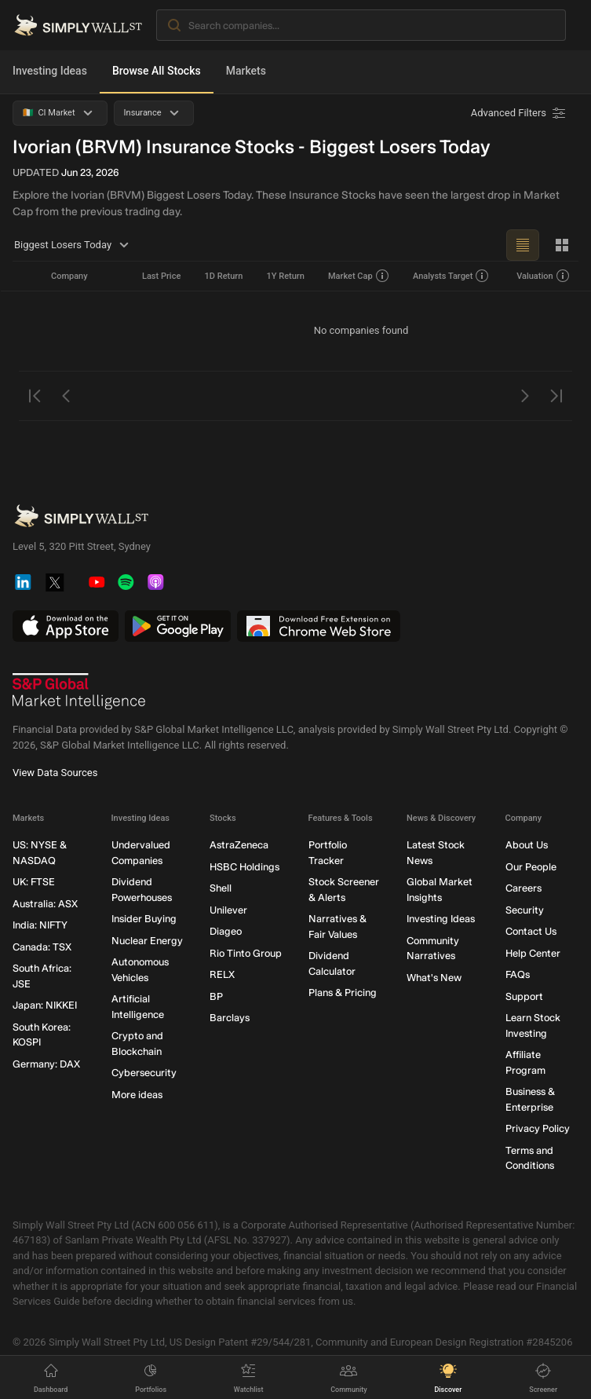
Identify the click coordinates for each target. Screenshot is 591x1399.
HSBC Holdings (244, 866)
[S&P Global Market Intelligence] (79, 691)
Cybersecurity (144, 1073)
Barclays (230, 1018)
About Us (526, 845)
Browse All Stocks (156, 70)
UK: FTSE (34, 882)
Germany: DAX (46, 1063)
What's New (434, 977)
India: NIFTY (40, 925)
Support (524, 996)
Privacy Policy (537, 1128)
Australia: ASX (45, 903)
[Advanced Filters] (519, 113)
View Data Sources (55, 772)
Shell (221, 888)
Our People (530, 866)
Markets (246, 70)
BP (216, 996)
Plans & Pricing (342, 992)
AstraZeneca (239, 845)
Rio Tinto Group (246, 952)
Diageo (226, 931)
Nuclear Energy (147, 940)
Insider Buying (144, 919)
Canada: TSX (42, 946)
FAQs (517, 974)
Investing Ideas (50, 70)
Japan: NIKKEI (45, 1005)
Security (524, 909)
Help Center (532, 952)
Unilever (228, 909)
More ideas (136, 1094)
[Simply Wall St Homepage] (78, 25)
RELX (222, 974)
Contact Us (530, 931)
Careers (523, 888)
